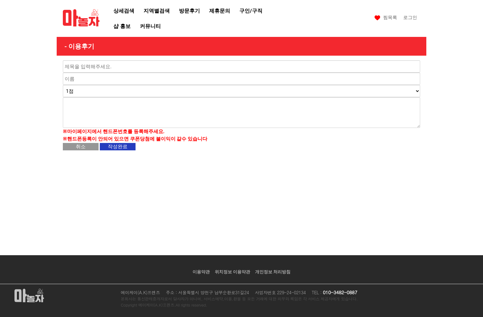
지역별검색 (157, 11)
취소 (81, 146)
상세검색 (123, 11)
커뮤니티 (150, 26)
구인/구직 (250, 11)
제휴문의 (219, 11)
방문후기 (189, 11)
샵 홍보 (121, 26)
